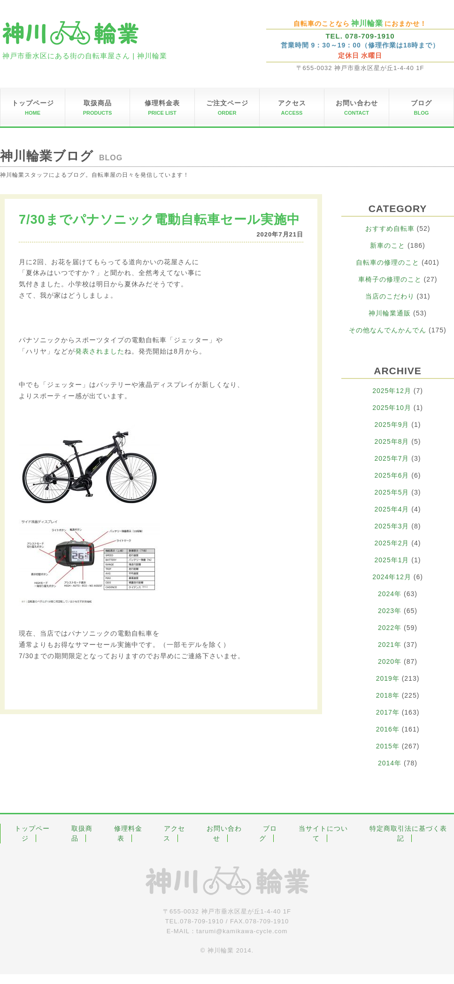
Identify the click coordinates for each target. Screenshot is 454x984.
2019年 (388, 678)
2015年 (388, 746)
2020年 (389, 661)
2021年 (389, 644)
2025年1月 (392, 560)
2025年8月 (392, 441)
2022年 (389, 627)
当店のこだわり (390, 296)
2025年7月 (392, 458)
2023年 (389, 610)
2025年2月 (392, 543)
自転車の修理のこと (387, 262)
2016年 (388, 729)
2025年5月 (392, 492)
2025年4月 (392, 509)
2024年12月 (391, 577)
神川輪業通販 (390, 313)
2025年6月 (392, 475)
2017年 (388, 712)
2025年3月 (392, 526)
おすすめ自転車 (390, 228)
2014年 (389, 763)
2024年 (389, 594)
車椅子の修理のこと (390, 279)
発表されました (99, 351)
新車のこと (387, 245)
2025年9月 (392, 424)
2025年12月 (391, 390)
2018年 (388, 695)
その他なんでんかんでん (387, 330)
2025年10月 (391, 407)
